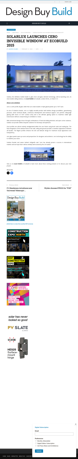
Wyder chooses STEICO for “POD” (57, 188)
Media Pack (22, 456)
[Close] (75, 424)
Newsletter (14, 456)
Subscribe (29, 456)
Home (4, 456)
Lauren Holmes (13, 49)
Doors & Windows (11, 29)
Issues (8, 456)
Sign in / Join (68, 1)
